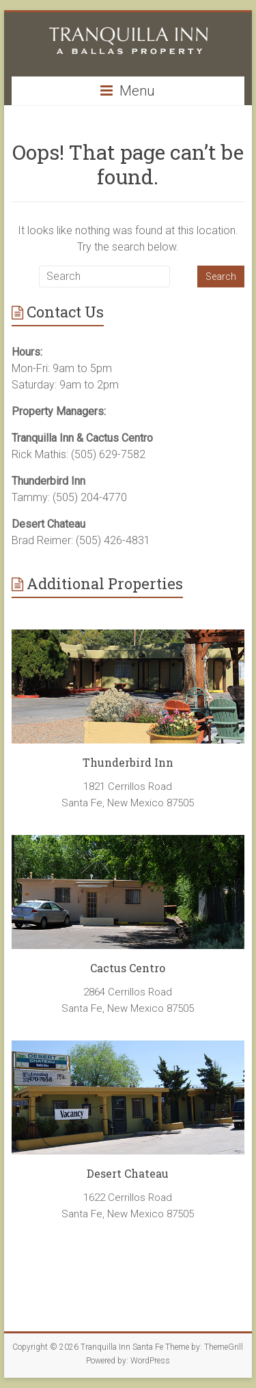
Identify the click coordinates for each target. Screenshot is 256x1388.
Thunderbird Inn (128, 762)
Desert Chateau (128, 1173)
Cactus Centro (127, 968)
